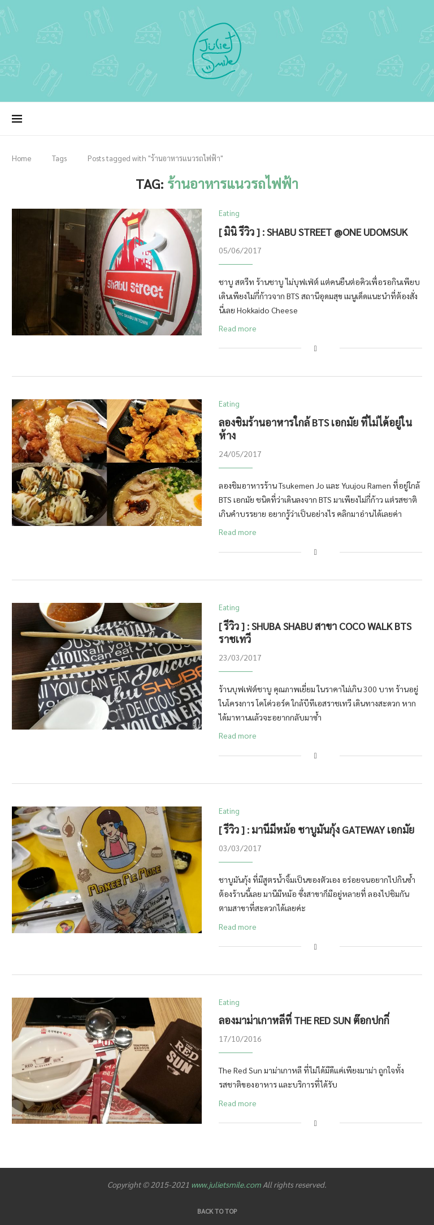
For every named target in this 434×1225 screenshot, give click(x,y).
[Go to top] (217, 1210)
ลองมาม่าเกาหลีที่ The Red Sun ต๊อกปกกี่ (304, 1019)
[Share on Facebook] (315, 348)
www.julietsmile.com (226, 1184)
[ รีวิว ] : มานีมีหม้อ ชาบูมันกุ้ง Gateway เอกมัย (316, 829)
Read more (238, 328)
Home (21, 158)
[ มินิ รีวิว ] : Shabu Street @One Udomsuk (313, 231)
